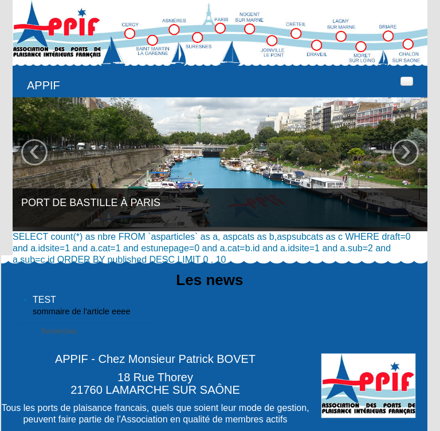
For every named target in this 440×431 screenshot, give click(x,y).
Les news (209, 279)
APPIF (43, 85)
